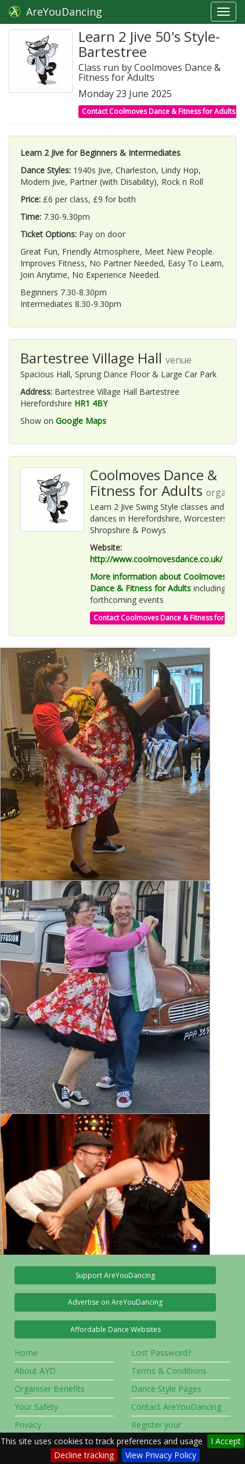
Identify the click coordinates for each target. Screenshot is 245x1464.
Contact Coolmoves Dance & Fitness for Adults (158, 111)
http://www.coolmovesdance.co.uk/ (156, 559)
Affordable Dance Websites (115, 1329)
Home (26, 1352)
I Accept (226, 1441)
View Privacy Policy (160, 1455)
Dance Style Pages (166, 1388)
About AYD (35, 1370)
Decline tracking (84, 1455)
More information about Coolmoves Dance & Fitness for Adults (158, 582)
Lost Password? (161, 1352)
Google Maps (81, 420)
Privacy (28, 1424)
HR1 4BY (90, 403)
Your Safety (36, 1406)
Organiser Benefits (50, 1388)
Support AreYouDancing (115, 1275)
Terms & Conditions (169, 1370)
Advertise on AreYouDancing (115, 1302)
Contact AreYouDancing (176, 1406)
